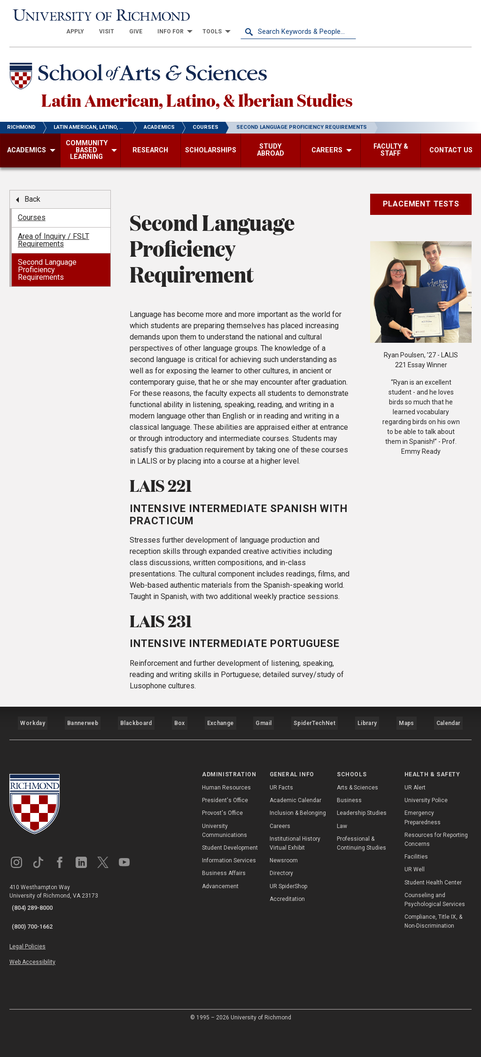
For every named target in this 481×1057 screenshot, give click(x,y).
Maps (405, 773)
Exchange (220, 773)
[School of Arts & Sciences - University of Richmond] (152, 62)
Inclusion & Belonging (298, 858)
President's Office (225, 846)
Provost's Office (222, 858)
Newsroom (284, 906)
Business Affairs (224, 918)
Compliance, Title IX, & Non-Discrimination (433, 967)
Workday (32, 773)
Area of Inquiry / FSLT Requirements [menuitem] (53, 232)
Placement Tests (421, 195)
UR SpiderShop (288, 931)
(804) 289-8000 (29, 953)
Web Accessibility (32, 994)
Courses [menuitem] (32, 209)
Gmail (264, 773)
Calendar (448, 773)
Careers (280, 871)
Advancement (220, 931)
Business (349, 846)
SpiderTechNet (315, 773)
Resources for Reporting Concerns (436, 884)
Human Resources (226, 833)
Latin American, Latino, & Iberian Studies (243, 89)
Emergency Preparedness (422, 863)
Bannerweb (82, 773)
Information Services (229, 906)
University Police (426, 846)
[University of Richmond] (67, 15)
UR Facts (281, 833)
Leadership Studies (362, 858)
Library (365, 773)
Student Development (230, 893)
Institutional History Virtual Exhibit (295, 888)
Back (32, 191)
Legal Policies (27, 983)
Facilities (416, 902)
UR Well (414, 915)
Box (179, 773)
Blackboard (135, 773)
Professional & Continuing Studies (361, 888)
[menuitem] (190, 15)
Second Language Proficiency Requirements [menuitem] (47, 262)
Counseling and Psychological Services (434, 945)
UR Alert (415, 833)
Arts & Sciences (357, 833)
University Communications (224, 875)
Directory (281, 918)
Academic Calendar (295, 846)
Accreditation (287, 944)
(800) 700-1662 (29, 965)
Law (342, 871)
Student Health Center (433, 927)
